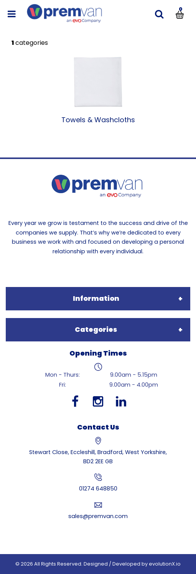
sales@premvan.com (98, 516)
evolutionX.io (165, 564)
